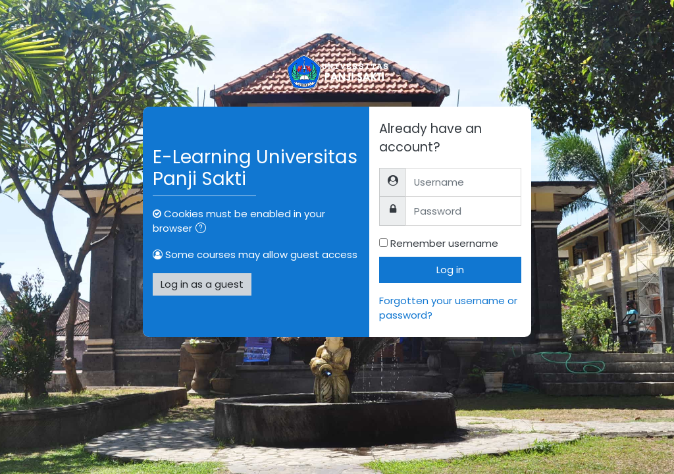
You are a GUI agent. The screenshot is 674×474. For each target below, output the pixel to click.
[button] (203, 229)
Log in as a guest (202, 284)
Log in (450, 269)
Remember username (444, 243)
